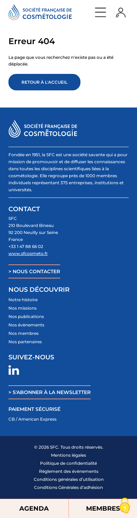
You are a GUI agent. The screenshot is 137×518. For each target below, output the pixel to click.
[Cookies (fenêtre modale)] (124, 506)
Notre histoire (23, 299)
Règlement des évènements (68, 471)
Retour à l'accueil (44, 82)
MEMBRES (103, 508)
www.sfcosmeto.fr (28, 253)
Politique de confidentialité (68, 463)
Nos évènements (26, 324)
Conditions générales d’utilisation (69, 479)
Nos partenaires (25, 341)
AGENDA (34, 508)
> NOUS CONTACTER (34, 271)
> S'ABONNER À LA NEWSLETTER (49, 392)
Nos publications (26, 316)
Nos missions (22, 308)
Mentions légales (68, 455)
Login (121, 12)
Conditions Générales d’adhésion (68, 487)
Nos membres (23, 333)
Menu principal (100, 12)
